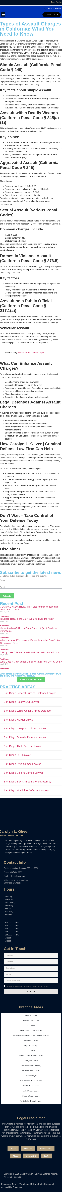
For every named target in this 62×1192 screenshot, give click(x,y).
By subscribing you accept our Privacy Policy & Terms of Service (27, 986)
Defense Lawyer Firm (31, 1020)
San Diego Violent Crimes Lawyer (23, 772)
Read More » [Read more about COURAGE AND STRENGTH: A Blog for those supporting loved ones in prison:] (4, 616)
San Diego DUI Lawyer (17, 754)
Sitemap (49, 1184)
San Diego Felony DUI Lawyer (21, 701)
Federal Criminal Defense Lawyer (31, 1056)
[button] (3, 14)
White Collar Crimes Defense (31, 1101)
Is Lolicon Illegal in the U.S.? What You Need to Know (26, 619)
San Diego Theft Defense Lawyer (23, 746)
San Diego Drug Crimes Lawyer (22, 763)
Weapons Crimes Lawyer (31, 1096)
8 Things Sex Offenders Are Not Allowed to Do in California (29, 652)
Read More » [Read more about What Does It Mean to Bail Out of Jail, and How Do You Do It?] (4, 668)
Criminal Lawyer (31, 1015)
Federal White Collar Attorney (31, 1030)
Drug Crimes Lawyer (31, 1045)
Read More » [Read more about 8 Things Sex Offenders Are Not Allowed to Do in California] (4, 659)
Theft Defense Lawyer (31, 1086)
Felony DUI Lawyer (31, 1061)
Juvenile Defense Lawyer (31, 1071)
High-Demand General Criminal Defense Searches (31, 1035)
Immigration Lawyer (31, 1040)
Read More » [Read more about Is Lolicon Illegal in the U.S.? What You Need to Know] (4, 625)
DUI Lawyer (31, 1025)
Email (2, 587)
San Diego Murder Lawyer (19, 719)
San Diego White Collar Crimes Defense (27, 710)
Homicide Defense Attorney (31, 1066)
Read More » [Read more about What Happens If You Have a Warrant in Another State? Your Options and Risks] (4, 650)
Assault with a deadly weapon (31, 353)
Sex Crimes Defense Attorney (31, 1081)
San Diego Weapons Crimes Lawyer (25, 728)
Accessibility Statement (11, 1187)
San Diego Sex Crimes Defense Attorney (27, 781)
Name (2, 580)
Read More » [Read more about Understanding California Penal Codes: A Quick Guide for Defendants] (4, 638)
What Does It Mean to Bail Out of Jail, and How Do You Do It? (31, 662)
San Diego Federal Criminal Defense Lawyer (30, 693)
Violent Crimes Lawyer (31, 1091)
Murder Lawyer (31, 1076)
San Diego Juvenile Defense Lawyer (25, 737)
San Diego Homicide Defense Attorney (26, 790)
